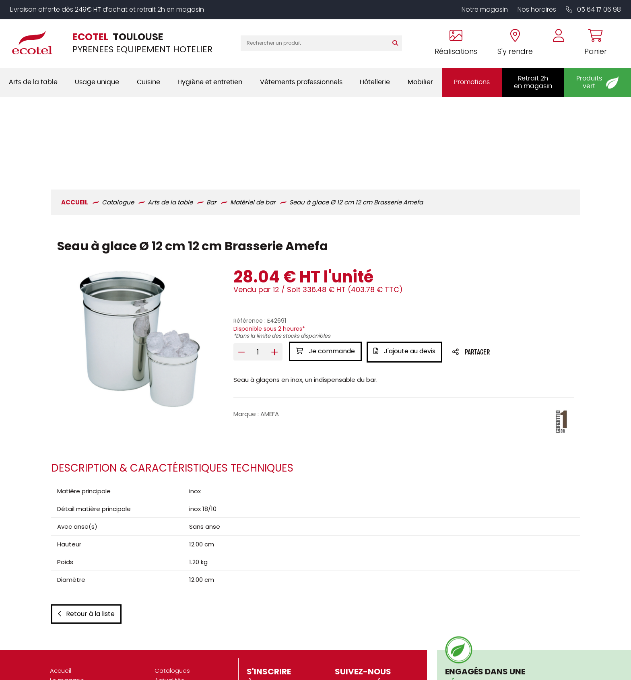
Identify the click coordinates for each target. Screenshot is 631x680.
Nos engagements (78, 639)
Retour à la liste (85, 534)
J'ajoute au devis (406, 267)
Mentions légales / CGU (190, 630)
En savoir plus (473, 625)
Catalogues (172, 591)
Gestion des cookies (185, 649)
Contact (167, 659)
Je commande (325, 267)
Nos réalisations (73, 620)
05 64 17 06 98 (593, 9)
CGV (161, 620)
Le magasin (67, 601)
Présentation (69, 630)
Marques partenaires (81, 659)
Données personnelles (188, 639)
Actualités (169, 601)
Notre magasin (485, 9)
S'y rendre (64, 610)
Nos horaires (537, 9)
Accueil (60, 591)
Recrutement (69, 649)
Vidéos (165, 610)
